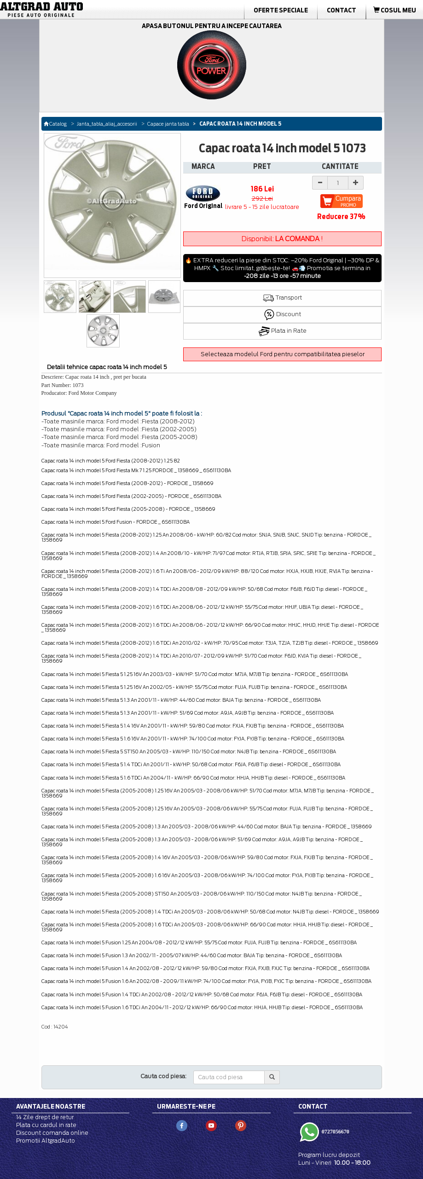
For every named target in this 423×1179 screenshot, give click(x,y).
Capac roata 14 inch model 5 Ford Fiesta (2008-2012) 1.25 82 (110, 460)
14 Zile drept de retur (45, 1117)
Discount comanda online (52, 1132)
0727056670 (334, 1131)
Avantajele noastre (50, 1106)
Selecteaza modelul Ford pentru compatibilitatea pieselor (283, 354)
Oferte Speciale (281, 10)
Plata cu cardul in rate (46, 1124)
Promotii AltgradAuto (45, 1140)
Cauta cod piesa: (163, 1076)
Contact (341, 10)
